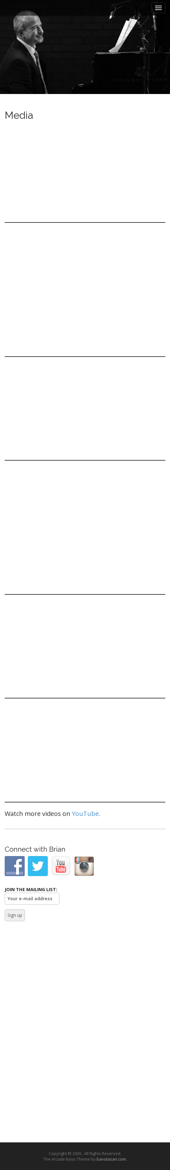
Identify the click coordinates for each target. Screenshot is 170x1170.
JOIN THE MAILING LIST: (32, 895)
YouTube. (86, 813)
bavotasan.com (111, 1159)
